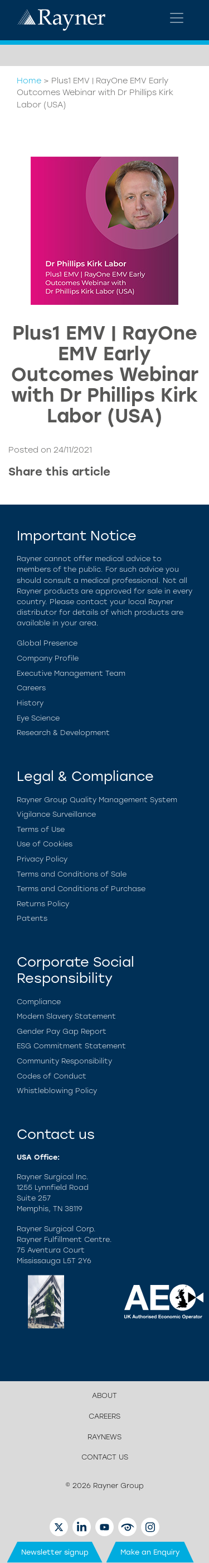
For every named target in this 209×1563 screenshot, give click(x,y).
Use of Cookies (44, 844)
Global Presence (47, 643)
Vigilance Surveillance (56, 814)
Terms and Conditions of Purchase (81, 888)
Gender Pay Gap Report (61, 1031)
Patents (32, 918)
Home (29, 81)
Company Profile (48, 658)
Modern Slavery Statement (66, 1016)
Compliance (39, 1001)
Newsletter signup (55, 1552)
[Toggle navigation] (176, 18)
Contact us (104, 1457)
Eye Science (38, 718)
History (30, 703)
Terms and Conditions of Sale (72, 874)
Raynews (104, 1437)
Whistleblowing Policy (57, 1090)
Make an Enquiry (150, 1552)
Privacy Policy (42, 859)
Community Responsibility (64, 1061)
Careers (31, 688)
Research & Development (63, 732)
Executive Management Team (71, 673)
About (104, 1395)
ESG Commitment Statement (71, 1046)
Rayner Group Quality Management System (97, 799)
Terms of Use (41, 829)
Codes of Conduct (51, 1076)
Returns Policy (43, 904)
